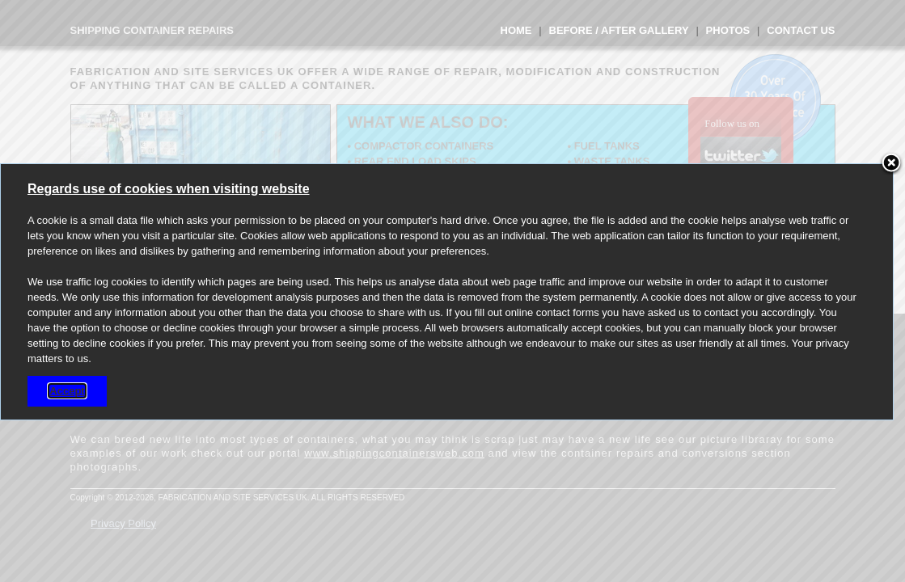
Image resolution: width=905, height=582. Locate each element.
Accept (66, 391)
